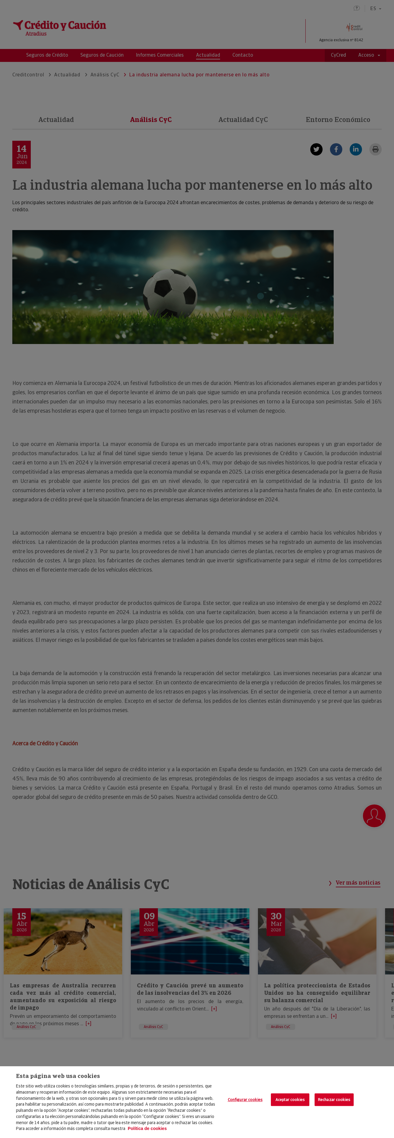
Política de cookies (147, 1128)
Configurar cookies (245, 1099)
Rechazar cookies (334, 1099)
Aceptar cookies (290, 1099)
